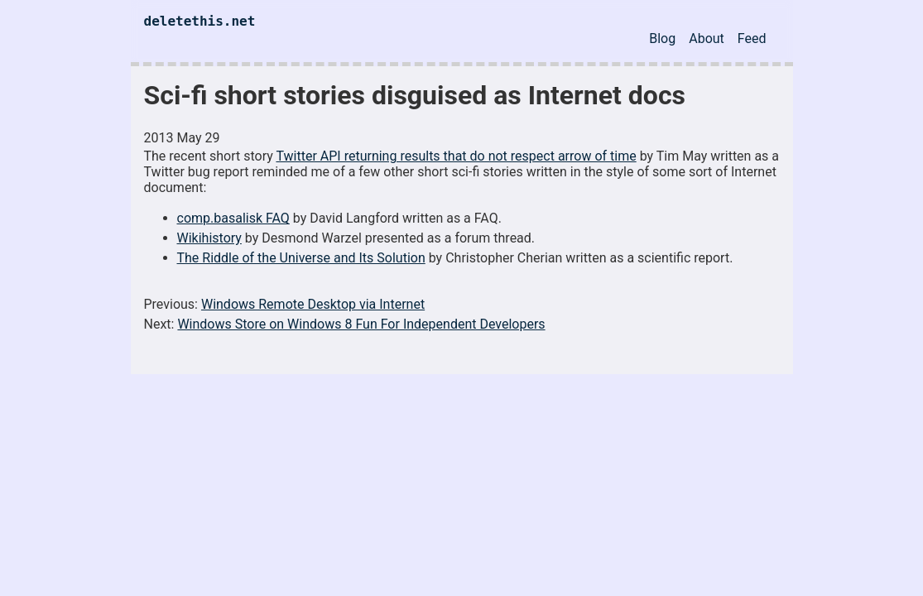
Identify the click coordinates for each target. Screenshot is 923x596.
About (706, 38)
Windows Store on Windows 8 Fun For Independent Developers (361, 324)
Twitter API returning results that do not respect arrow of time (456, 156)
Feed (752, 38)
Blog (662, 38)
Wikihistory (209, 238)
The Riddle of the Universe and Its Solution (301, 258)
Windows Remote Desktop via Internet (313, 304)
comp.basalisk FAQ (233, 218)
